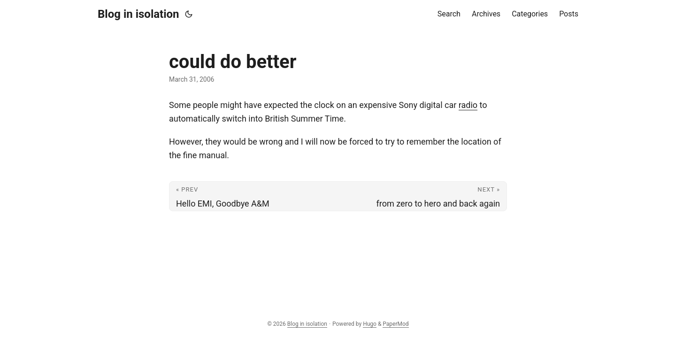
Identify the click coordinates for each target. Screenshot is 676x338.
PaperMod (395, 324)
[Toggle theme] (188, 14)
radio (468, 105)
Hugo (369, 324)
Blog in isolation (138, 14)
